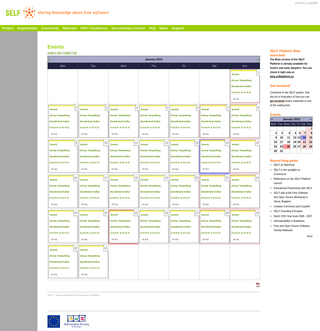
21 (304, 141)
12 (294, 137)
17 (281, 141)
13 (299, 137)
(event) (235, 74)
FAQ (152, 28)
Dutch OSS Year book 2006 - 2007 (293, 216)
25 (288, 146)
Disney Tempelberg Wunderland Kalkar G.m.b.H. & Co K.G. (241, 86)
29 (310, 146)
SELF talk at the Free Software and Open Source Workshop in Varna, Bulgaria (291, 197)
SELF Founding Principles (288, 211)
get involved (277, 101)
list (75, 53)
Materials (70, 28)
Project (8, 28)
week (51, 53)
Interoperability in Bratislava (289, 221)
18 (288, 141)
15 (310, 137)
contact (300, 3)
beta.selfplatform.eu (282, 76)
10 (281, 137)
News (163, 28)
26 (294, 146)
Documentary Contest (128, 28)
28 (304, 146)
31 (281, 150)
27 (299, 146)
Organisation (27, 28)
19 (294, 141)
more (309, 236)
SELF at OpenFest (284, 164)
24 (281, 146)
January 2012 (291, 119)
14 (304, 137)
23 (275, 146)
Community (50, 28)
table (67, 53)
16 (275, 141)
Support (178, 28)
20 (299, 141)
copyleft (312, 3)
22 (310, 141)
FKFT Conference (94, 28)
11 (288, 137)
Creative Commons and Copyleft (292, 206)
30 (275, 150)
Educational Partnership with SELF (293, 188)
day (59, 53)
